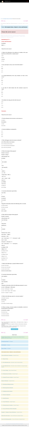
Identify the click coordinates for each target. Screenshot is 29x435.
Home (2, 18)
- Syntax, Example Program (8, 370)
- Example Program (9, 373)
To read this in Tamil (14, 329)
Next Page (26, 20)
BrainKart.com (7, 1)
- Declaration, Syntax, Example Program (11, 362)
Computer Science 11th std (7, 18)
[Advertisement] (14, 10)
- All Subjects (6, 348)
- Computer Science (10, 355)
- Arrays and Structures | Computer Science (12, 415)
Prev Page (3, 20)
